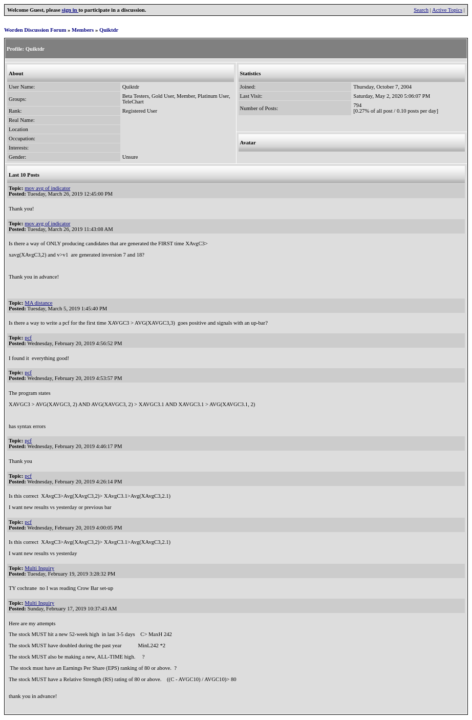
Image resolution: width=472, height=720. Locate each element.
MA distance (38, 303)
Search (421, 10)
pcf (28, 338)
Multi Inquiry (39, 568)
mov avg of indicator (47, 188)
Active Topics (447, 10)
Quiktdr (108, 30)
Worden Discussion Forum (35, 30)
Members (83, 30)
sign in (70, 10)
